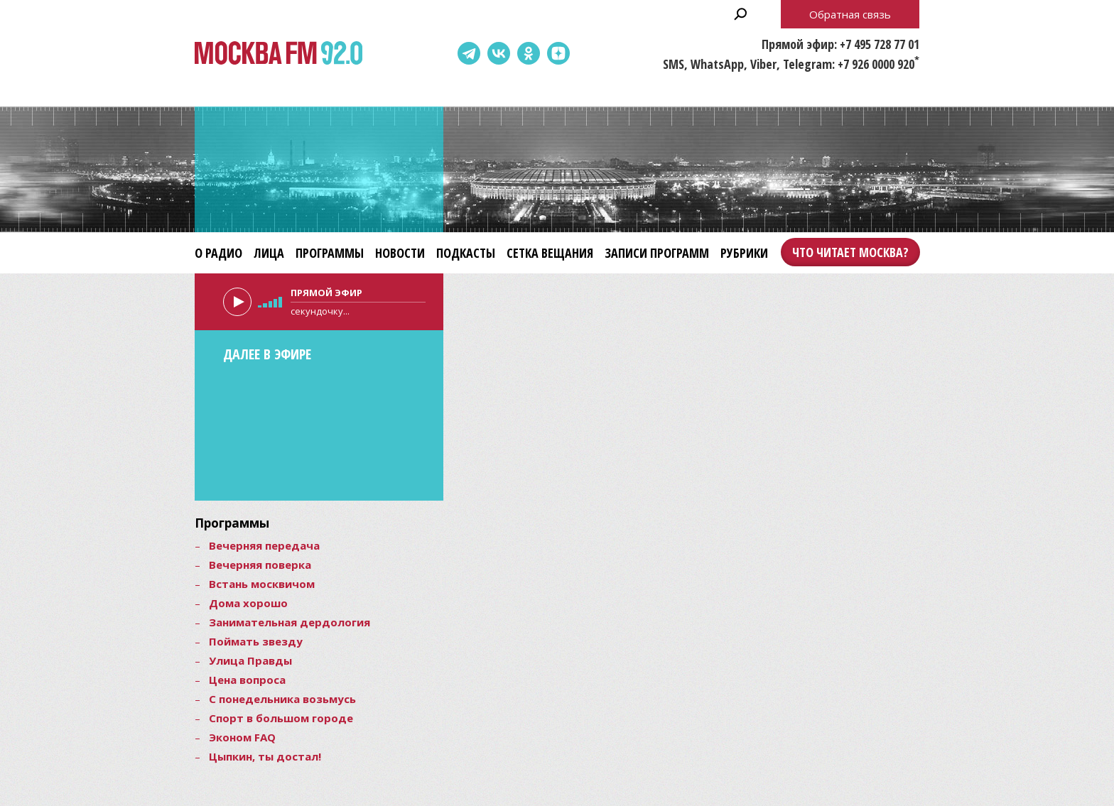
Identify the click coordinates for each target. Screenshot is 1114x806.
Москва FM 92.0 (278, 53)
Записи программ (657, 252)
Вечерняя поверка (260, 564)
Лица (269, 252)
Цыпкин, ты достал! (265, 756)
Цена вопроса (247, 679)
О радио (218, 252)
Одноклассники (528, 53)
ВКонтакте (498, 53)
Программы (330, 252)
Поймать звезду (256, 641)
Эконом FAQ (242, 737)
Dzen (558, 53)
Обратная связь (850, 14)
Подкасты (465, 252)
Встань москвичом (262, 584)
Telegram (469, 53)
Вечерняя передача (264, 545)
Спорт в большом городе (281, 718)
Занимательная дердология (289, 622)
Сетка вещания (550, 252)
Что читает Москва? (850, 252)
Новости (400, 252)
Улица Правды (250, 660)
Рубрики (744, 252)
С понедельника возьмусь (282, 699)
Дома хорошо (248, 603)
